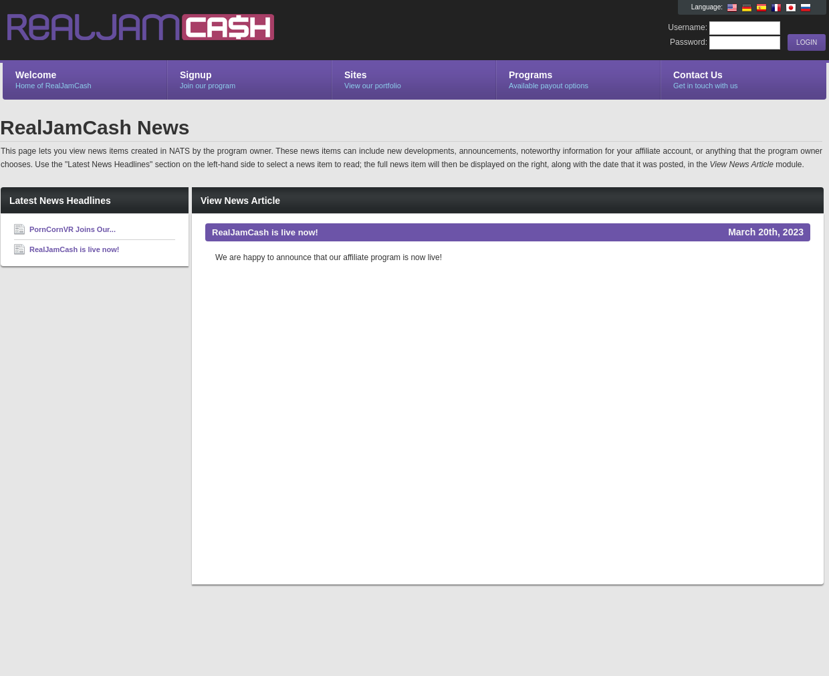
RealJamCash (162, 30)
